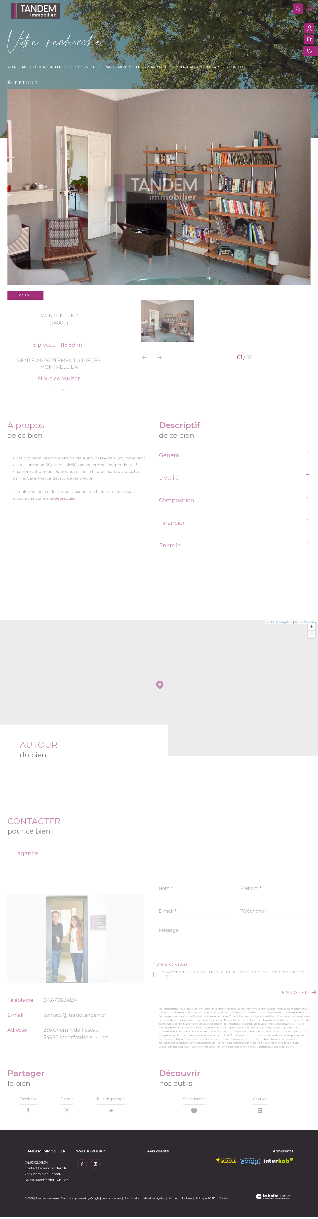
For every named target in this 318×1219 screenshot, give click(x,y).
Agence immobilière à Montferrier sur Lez (44, 67)
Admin (173, 1200)
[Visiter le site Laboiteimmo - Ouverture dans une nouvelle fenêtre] (272, 1199)
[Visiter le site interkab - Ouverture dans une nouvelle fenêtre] (278, 1162)
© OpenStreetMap (306, 622)
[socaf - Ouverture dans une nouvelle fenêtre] (226, 1162)
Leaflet (270, 622)
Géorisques (64, 498)
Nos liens (187, 1200)
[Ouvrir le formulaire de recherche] (295, 8)
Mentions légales (154, 1200)
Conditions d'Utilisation (253, 1046)
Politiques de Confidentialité (217, 1046)
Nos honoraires (111, 1200)
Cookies (224, 1200)
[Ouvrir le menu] (310, 8)
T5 (173, 67)
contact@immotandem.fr (75, 1015)
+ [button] (311, 627)
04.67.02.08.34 (60, 1000)
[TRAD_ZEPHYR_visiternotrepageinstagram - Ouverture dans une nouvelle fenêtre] (94, 1165)
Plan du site (132, 1200)
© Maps (284, 622)
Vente (91, 67)
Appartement (156, 67)
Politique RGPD (205, 1200)
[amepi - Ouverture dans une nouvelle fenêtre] (250, 1163)
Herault (107, 67)
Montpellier (129, 67)
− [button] (311, 634)
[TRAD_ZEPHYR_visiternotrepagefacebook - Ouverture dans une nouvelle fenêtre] (80, 1165)
